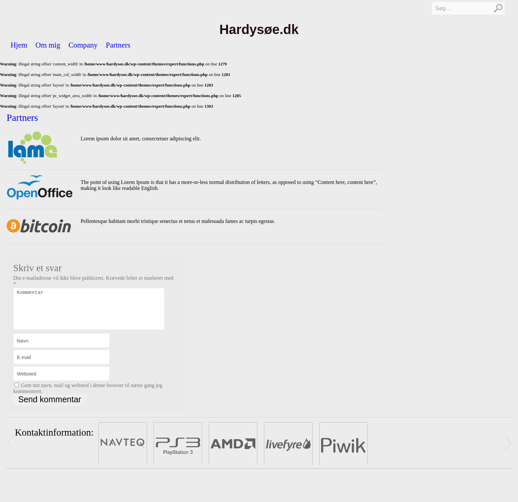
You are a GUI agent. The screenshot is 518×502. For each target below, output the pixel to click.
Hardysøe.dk (259, 29)
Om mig (47, 45)
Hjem (19, 45)
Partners (118, 45)
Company (82, 45)
